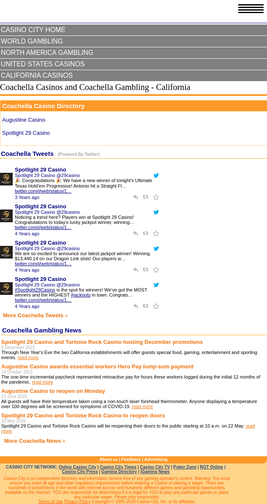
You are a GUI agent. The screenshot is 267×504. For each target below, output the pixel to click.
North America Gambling (47, 52)
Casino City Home (33, 29)
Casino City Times (118, 467)
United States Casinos (43, 64)
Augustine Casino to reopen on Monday (53, 391)
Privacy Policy (77, 501)
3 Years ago (27, 197)
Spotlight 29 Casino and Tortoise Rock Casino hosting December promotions (102, 342)
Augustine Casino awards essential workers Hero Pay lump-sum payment (97, 366)
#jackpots (80, 294)
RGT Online (211, 467)
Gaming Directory (119, 471)
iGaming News (155, 471)
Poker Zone (184, 467)
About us (108, 459)
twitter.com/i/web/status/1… (43, 190)
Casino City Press (80, 471)
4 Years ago (27, 233)
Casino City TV (155, 467)
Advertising (156, 459)
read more (28, 357)
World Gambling (32, 41)
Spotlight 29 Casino (40, 169)
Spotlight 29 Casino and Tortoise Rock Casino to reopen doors (83, 415)
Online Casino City (77, 467)
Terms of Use (50, 501)
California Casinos (37, 75)
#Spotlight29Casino (35, 289)
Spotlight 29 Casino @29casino (47, 175)
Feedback (131, 459)
